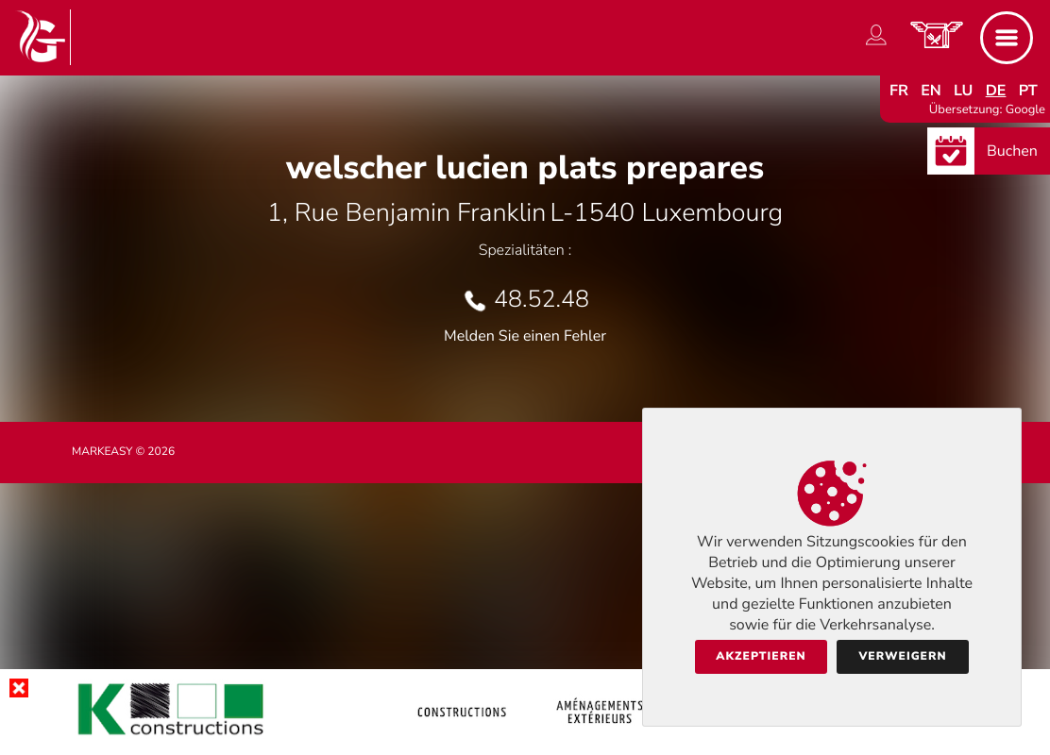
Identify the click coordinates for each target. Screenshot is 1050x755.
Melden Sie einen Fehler (525, 336)
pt (1028, 90)
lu (963, 90)
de (996, 90)
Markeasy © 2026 (123, 452)
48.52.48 (541, 299)
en (931, 90)
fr (898, 90)
